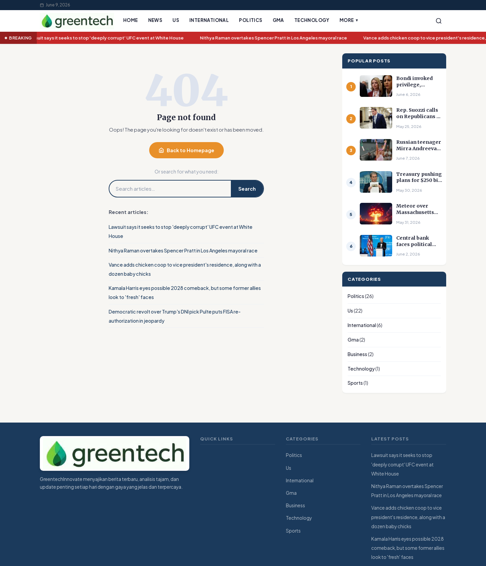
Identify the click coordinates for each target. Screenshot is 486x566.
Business (357, 354)
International (209, 20)
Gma (278, 20)
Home (130, 20)
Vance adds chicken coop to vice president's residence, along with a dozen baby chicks (408, 517)
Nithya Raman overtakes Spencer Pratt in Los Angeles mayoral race (274, 38)
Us (175, 20)
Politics (250, 20)
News (155, 20)
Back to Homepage (186, 150)
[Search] (438, 21)
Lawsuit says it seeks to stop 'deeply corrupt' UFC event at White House (106, 38)
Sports (355, 383)
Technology (311, 20)
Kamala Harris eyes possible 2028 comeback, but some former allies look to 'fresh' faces (407, 548)
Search (247, 189)
